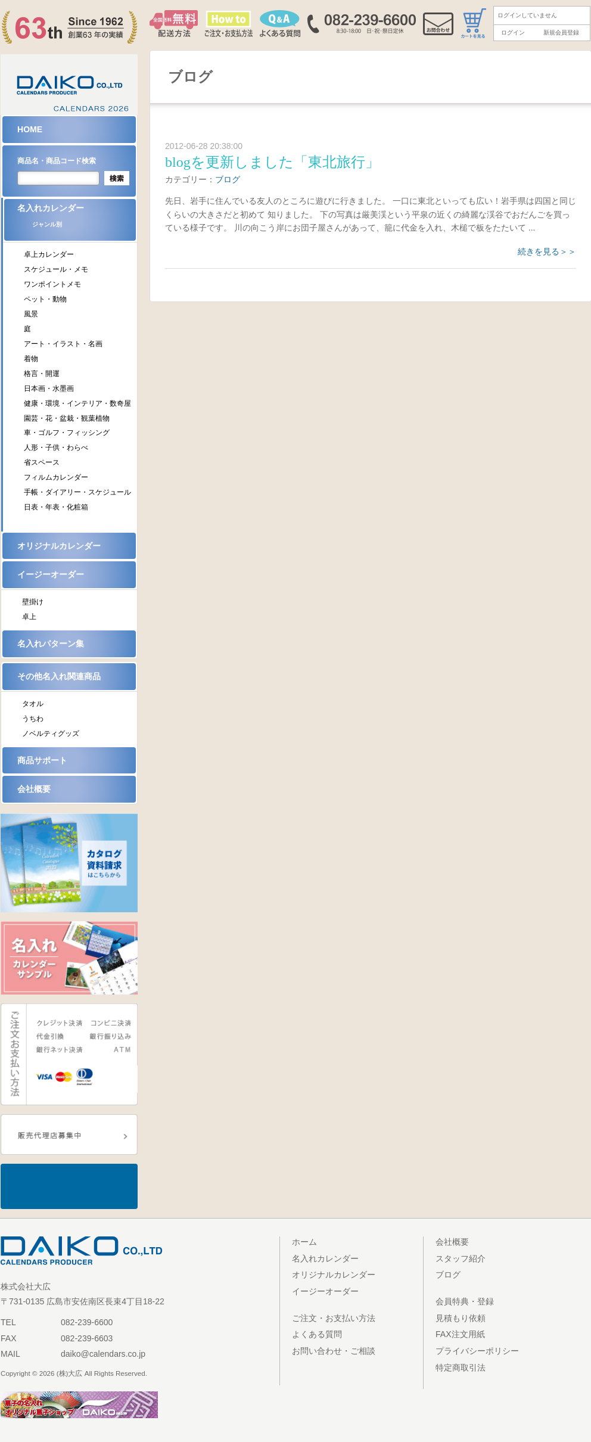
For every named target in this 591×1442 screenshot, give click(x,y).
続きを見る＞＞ (547, 251)
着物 (31, 359)
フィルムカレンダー (56, 477)
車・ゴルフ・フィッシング (67, 432)
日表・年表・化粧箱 (56, 507)
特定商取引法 (461, 1367)
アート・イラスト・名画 (63, 344)
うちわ (32, 718)
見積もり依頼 (461, 1318)
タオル (32, 704)
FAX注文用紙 (460, 1334)
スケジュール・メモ (56, 269)
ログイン (513, 32)
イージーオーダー (50, 574)
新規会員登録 (561, 32)
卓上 (29, 617)
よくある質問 (317, 1334)
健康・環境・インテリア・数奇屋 (77, 403)
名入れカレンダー (76, 219)
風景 (31, 314)
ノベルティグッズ (50, 733)
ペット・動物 (45, 299)
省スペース (42, 462)
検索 (116, 178)
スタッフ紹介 (461, 1258)
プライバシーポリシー (477, 1351)
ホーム (304, 1242)
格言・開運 (42, 373)
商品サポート (42, 760)
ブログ (227, 179)
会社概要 (34, 789)
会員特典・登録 (465, 1301)
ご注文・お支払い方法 (333, 1318)
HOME (29, 129)
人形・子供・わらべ (56, 447)
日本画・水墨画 (49, 388)
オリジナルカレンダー (59, 546)
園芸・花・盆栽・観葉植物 (67, 418)
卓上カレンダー (49, 254)
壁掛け (32, 602)
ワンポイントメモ (52, 284)
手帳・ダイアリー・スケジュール (77, 492)
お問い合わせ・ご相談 (333, 1351)
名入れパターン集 (50, 643)
